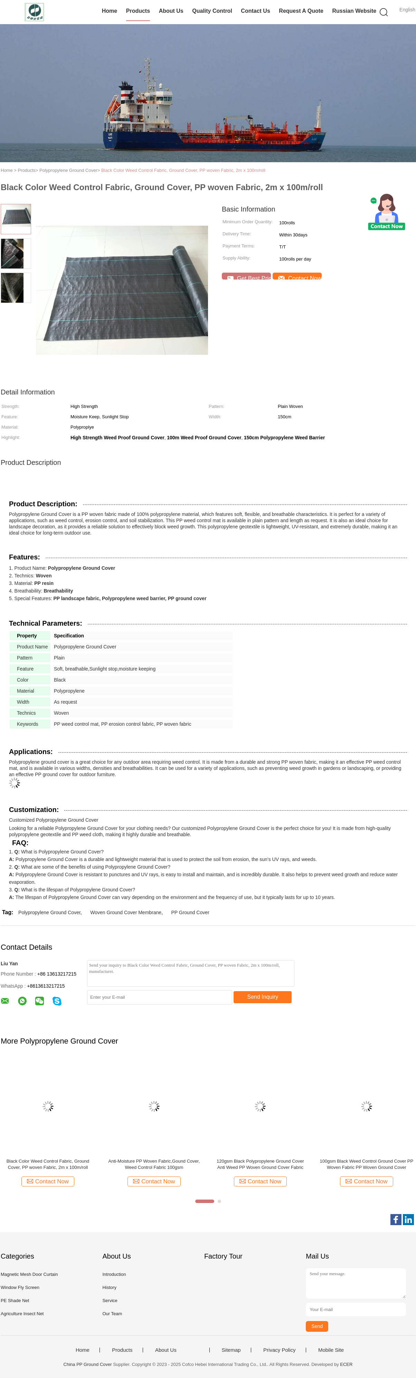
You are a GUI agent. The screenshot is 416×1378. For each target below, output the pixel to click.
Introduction (114, 1274)
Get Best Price (249, 277)
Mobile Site (331, 1350)
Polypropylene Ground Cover (49, 912)
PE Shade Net (15, 1300)
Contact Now (300, 277)
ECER (346, 1364)
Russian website (354, 11)
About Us (171, 11)
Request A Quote (301, 11)
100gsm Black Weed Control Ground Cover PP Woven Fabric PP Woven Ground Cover (366, 1164)
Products (138, 11)
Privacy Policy (279, 1350)
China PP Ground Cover (88, 1364)
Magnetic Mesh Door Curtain (29, 1274)
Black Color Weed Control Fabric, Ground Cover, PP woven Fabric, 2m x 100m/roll (183, 170)
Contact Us (255, 11)
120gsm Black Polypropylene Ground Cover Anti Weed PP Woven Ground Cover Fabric (260, 1164)
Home (109, 11)
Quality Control (212, 11)
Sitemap (231, 1350)
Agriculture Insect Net (22, 1313)
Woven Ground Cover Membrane (125, 912)
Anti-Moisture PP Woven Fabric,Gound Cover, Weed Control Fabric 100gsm (154, 1164)
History (109, 1287)
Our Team (112, 1313)
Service (109, 1300)
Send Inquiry (262, 997)
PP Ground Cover (190, 912)
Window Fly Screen (20, 1287)
